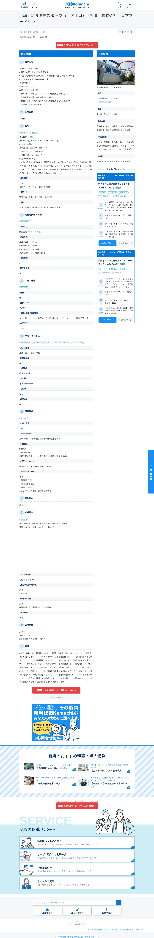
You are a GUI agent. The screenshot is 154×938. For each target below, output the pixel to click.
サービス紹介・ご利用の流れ (53, 854)
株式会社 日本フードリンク (36, 32)
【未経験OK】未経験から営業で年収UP (109, 785)
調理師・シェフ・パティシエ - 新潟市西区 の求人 (115, 930)
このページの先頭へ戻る (77, 924)
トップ (90, 930)
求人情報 (24, 7)
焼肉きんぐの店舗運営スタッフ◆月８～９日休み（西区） (115, 262)
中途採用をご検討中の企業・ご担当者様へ (151, 473)
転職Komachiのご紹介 (49, 841)
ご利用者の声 (44, 868)
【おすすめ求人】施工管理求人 (106, 771)
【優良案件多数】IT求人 (48, 783)
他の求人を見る (105, 102)
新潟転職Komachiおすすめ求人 (52, 768)
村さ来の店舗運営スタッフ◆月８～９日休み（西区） (115, 186)
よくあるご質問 (45, 881)
